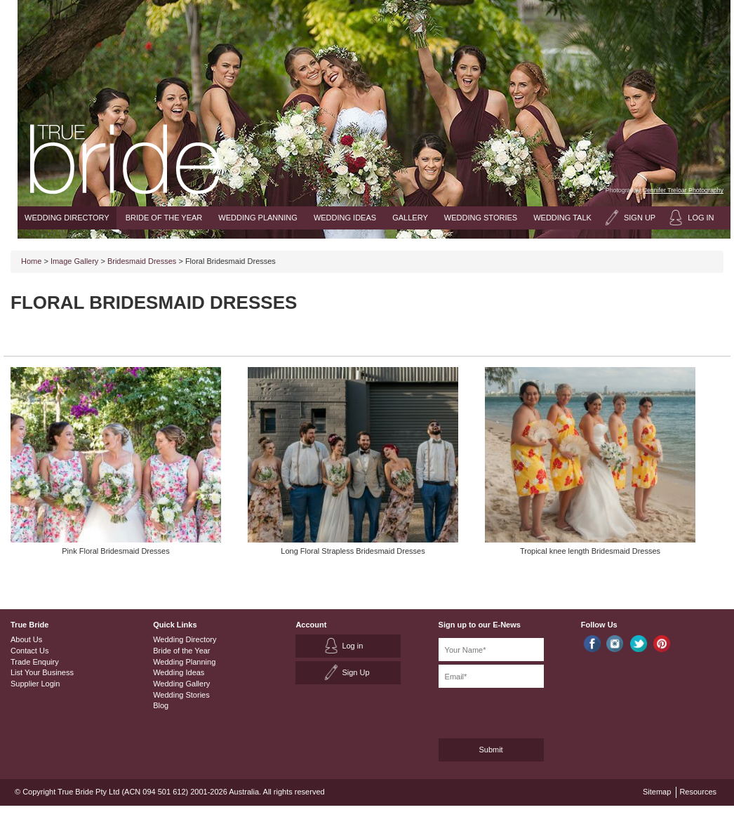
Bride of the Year (164, 217)
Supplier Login (35, 683)
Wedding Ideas (345, 217)
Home (31, 261)
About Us (26, 639)
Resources (697, 791)
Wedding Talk (562, 217)
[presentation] (513, 710)
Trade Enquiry (35, 662)
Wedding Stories (480, 217)
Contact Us (29, 650)
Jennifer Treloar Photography (683, 190)
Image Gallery (74, 261)
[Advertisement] (559, 315)
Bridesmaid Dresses (141, 261)
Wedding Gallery (181, 683)
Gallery (410, 217)
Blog (160, 705)
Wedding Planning (257, 217)
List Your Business (42, 672)
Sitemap (657, 791)
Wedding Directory (67, 217)
